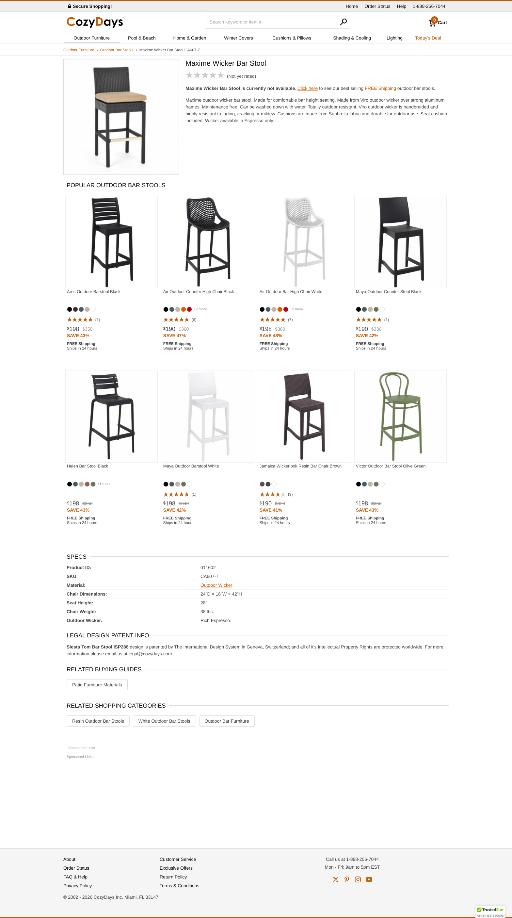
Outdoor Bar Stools (117, 50)
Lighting (395, 38)
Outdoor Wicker (216, 585)
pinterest (347, 879)
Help (402, 6)
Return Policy (173, 876)
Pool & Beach (142, 38)
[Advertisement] (256, 800)
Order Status (377, 6)
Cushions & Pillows (291, 38)
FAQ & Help (75, 876)
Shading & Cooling (352, 38)
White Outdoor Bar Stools (164, 721)
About (69, 859)
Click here (307, 88)
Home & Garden (189, 38)
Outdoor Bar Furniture (227, 721)
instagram (358, 879)
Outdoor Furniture (92, 38)
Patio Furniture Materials (97, 684)
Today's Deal (428, 38)
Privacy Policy (77, 885)
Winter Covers (238, 38)
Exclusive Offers (176, 868)
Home (352, 6)
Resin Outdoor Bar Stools (98, 721)
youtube (369, 879)
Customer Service (178, 859)
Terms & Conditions (179, 885)
